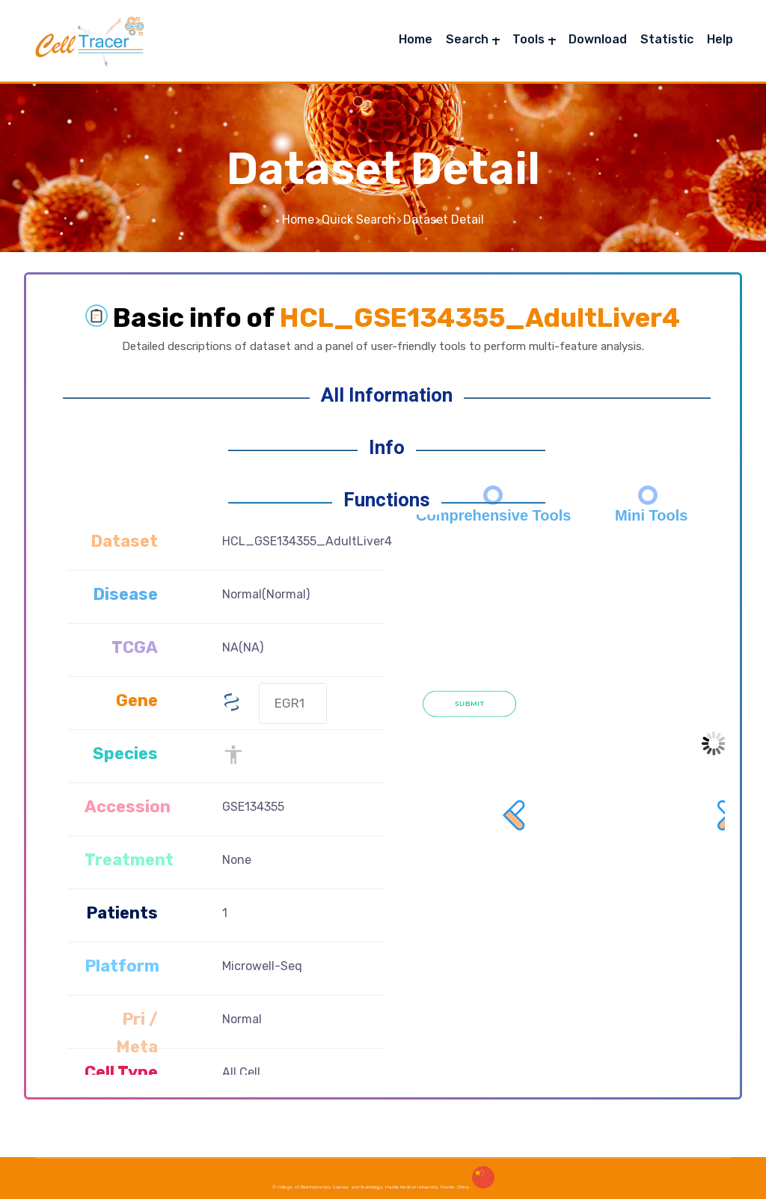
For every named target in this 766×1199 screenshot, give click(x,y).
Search (467, 39)
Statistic (666, 39)
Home (415, 39)
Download (598, 39)
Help (720, 39)
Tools (528, 39)
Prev (515, 629)
